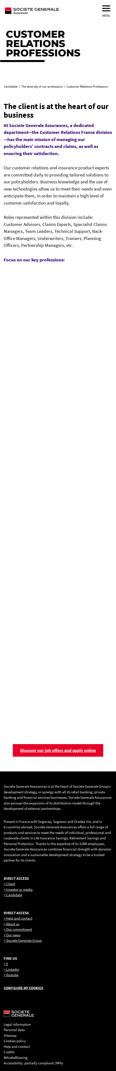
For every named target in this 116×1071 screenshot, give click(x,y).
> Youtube (11, 975)
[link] (58, 326)
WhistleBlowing (16, 1057)
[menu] (106, 8)
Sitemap (10, 1035)
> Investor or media (18, 889)
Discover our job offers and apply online (58, 750)
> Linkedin (11, 969)
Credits (9, 1052)
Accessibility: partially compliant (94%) (33, 1063)
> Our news (12, 935)
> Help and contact (18, 918)
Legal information (17, 1024)
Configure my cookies (23, 988)
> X (6, 963)
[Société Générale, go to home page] (48, 10)
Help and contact (17, 1046)
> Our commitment (18, 929)
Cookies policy (15, 1041)
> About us (11, 924)
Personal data (14, 1029)
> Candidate (13, 895)
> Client (9, 883)
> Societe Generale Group (23, 940)
